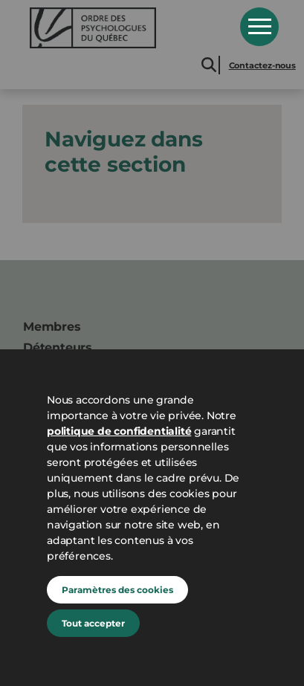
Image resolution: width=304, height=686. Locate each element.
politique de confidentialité (119, 431)
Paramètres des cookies (117, 589)
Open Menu (259, 26)
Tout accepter (93, 623)
